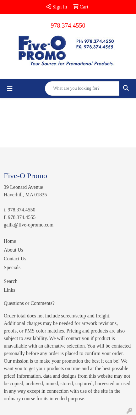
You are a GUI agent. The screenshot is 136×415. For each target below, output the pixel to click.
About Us (13, 250)
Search (11, 281)
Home (10, 241)
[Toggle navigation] (9, 88)
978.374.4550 (68, 25)
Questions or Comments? (29, 303)
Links (9, 290)
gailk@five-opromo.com (28, 224)
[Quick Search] (82, 88)
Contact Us (15, 258)
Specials (12, 267)
